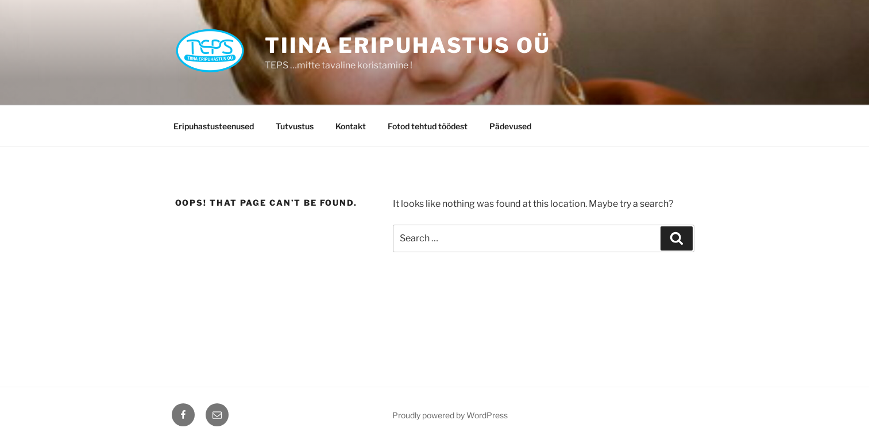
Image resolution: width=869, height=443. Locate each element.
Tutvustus (295, 126)
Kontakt (350, 126)
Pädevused (510, 126)
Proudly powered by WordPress (450, 415)
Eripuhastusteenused (213, 126)
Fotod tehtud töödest (428, 126)
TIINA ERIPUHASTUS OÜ (408, 45)
